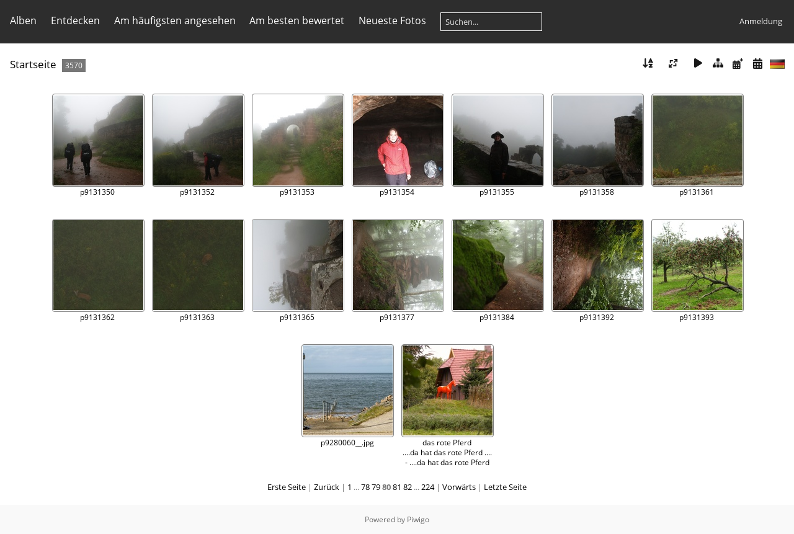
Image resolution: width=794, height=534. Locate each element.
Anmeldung (760, 21)
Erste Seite (286, 486)
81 (397, 486)
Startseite (33, 64)
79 (376, 486)
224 (427, 486)
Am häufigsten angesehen (175, 20)
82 (407, 486)
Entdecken (75, 20)
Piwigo (418, 519)
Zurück (326, 486)
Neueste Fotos (392, 20)
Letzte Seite (505, 486)
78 (365, 486)
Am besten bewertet (296, 20)
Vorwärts (459, 486)
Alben (23, 20)
